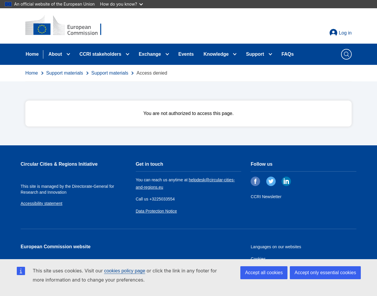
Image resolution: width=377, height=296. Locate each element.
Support (255, 54)
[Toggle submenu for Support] (270, 54)
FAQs (288, 54)
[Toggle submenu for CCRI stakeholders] (127, 54)
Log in (345, 32)
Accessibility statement (41, 203)
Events (186, 54)
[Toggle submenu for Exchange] (167, 54)
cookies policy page (124, 270)
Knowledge (216, 54)
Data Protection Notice (156, 211)
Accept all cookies (264, 272)
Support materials (64, 72)
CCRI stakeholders (100, 54)
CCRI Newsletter (266, 196)
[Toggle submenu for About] (68, 54)
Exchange (150, 54)
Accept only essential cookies (325, 272)
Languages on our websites (276, 246)
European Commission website (55, 246)
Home (32, 54)
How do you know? (121, 3)
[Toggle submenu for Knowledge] (235, 54)
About (55, 54)
